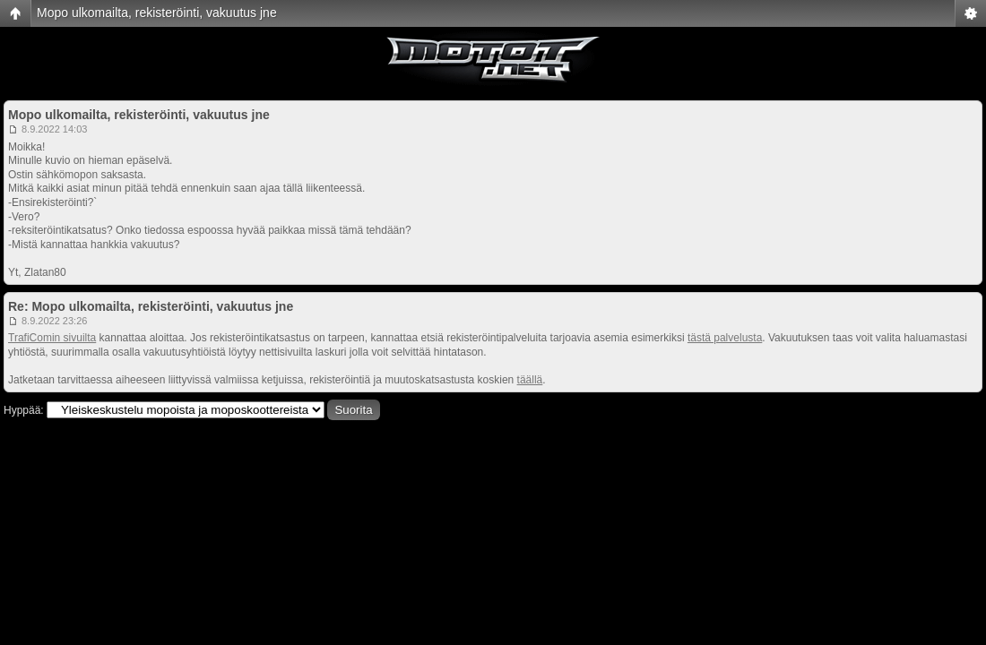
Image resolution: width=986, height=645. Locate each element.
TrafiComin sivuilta (52, 337)
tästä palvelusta (725, 337)
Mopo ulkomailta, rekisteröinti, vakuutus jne (157, 12)
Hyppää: (24, 410)
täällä (530, 380)
